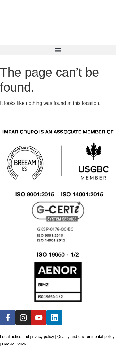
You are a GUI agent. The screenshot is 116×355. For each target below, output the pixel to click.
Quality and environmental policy (85, 336)
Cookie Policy (14, 344)
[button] (58, 50)
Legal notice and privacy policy (27, 336)
